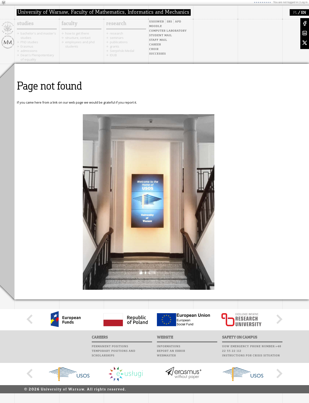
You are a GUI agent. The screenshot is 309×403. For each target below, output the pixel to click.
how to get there (77, 33)
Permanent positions (110, 346)
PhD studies (29, 42)
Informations (168, 346)
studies (25, 24)
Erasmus (27, 46)
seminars (117, 37)
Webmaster (166, 355)
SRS (169, 21)
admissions (29, 51)
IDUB (113, 55)
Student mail (160, 35)
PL (295, 13)
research (116, 24)
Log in (304, 2)
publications (119, 42)
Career (155, 44)
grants (114, 46)
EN (303, 13)
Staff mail (158, 40)
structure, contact (78, 37)
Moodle (155, 26)
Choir (154, 49)
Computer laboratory (168, 30)
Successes (157, 53)
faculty (69, 24)
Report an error (171, 351)
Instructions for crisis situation (251, 355)
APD (178, 21)
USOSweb (156, 21)
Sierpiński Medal (122, 51)
